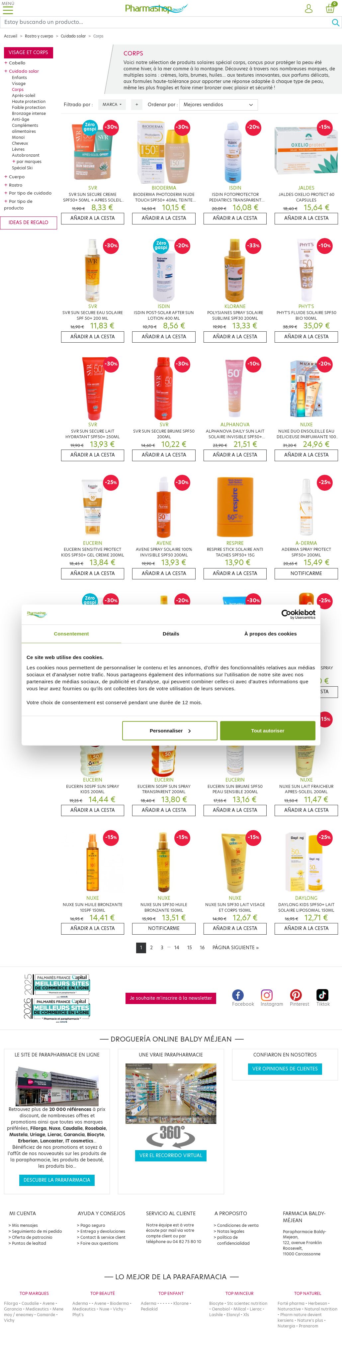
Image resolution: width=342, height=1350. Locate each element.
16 (202, 948)
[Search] (166, 22)
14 (176, 948)
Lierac (256, 1309)
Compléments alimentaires (25, 128)
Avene (48, 1303)
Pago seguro (92, 1225)
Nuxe (104, 1309)
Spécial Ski (22, 168)
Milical (239, 1309)
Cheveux (20, 143)
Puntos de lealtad (29, 1243)
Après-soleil (23, 95)
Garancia (13, 1309)
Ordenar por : (163, 105)
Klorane (181, 1303)
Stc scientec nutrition (247, 1303)
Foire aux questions (99, 1243)
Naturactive (289, 1309)
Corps (18, 89)
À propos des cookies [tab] (270, 633)
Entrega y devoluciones (102, 1231)
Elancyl (233, 1314)
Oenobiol (221, 1309)
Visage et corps (28, 52)
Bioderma (119, 1303)
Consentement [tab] (71, 633)
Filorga (11, 1303)
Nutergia (286, 1326)
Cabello (17, 63)
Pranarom (308, 1326)
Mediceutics (37, 1309)
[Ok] (336, 22)
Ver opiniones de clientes (285, 1069)
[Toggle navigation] (8, 8)
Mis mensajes (25, 1225)
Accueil (10, 36)
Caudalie (30, 1303)
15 (189, 948)
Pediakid (149, 1309)
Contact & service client (103, 1237)
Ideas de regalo (28, 222)
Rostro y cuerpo (39, 36)
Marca (111, 104)
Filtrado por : (78, 105)
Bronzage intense (29, 113)
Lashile (216, 1314)
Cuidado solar (73, 36)
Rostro (15, 185)
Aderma (80, 1303)
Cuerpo (17, 177)
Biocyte (216, 1303)
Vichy (9, 1320)
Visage (19, 83)
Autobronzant (26, 155)
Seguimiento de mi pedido (37, 1231)
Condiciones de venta (238, 1225)
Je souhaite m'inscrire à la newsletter (171, 998)
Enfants (19, 77)
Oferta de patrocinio (32, 1237)
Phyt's (78, 1314)
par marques (29, 161)
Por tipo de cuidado (30, 193)
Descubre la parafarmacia (57, 1180)
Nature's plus (310, 1320)
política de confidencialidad (233, 1240)
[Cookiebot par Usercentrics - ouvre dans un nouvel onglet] (286, 615)
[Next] (236, 948)
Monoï (18, 137)
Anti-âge (20, 119)
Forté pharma (291, 1303)
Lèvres (18, 149)
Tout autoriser (268, 730)
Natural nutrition (320, 1309)
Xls (246, 1314)
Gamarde (46, 1314)
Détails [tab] (171, 633)
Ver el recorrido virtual (170, 1155)
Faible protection (28, 107)
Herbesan (317, 1303)
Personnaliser (170, 730)
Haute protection (28, 101)
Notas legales (230, 1231)
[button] (308, 9)
